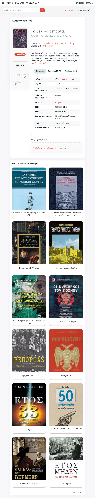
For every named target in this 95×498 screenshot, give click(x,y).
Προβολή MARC (54, 71)
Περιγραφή (40, 71)
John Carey (47, 45)
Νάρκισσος (65, 79)
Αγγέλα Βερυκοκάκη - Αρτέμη (59, 43)
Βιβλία (71, 10)
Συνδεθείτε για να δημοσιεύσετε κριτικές (49, 148)
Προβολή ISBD (71, 71)
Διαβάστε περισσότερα (40, 63)
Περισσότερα (78, 492)
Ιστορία (58, 102)
